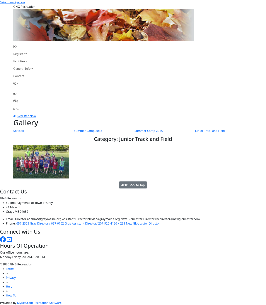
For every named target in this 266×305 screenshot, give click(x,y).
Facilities (19, 61)
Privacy (11, 278)
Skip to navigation (12, 2)
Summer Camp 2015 (148, 131)
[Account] (23, 83)
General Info (22, 69)
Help (9, 286)
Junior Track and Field (210, 131)
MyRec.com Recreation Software (39, 303)
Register (19, 54)
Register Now (26, 116)
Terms (10, 269)
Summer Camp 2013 (88, 131)
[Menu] (15, 108)
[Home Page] (23, 46)
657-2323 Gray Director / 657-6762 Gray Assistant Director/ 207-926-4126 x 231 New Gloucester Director (88, 223)
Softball (18, 131)
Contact (18, 76)
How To (11, 295)
